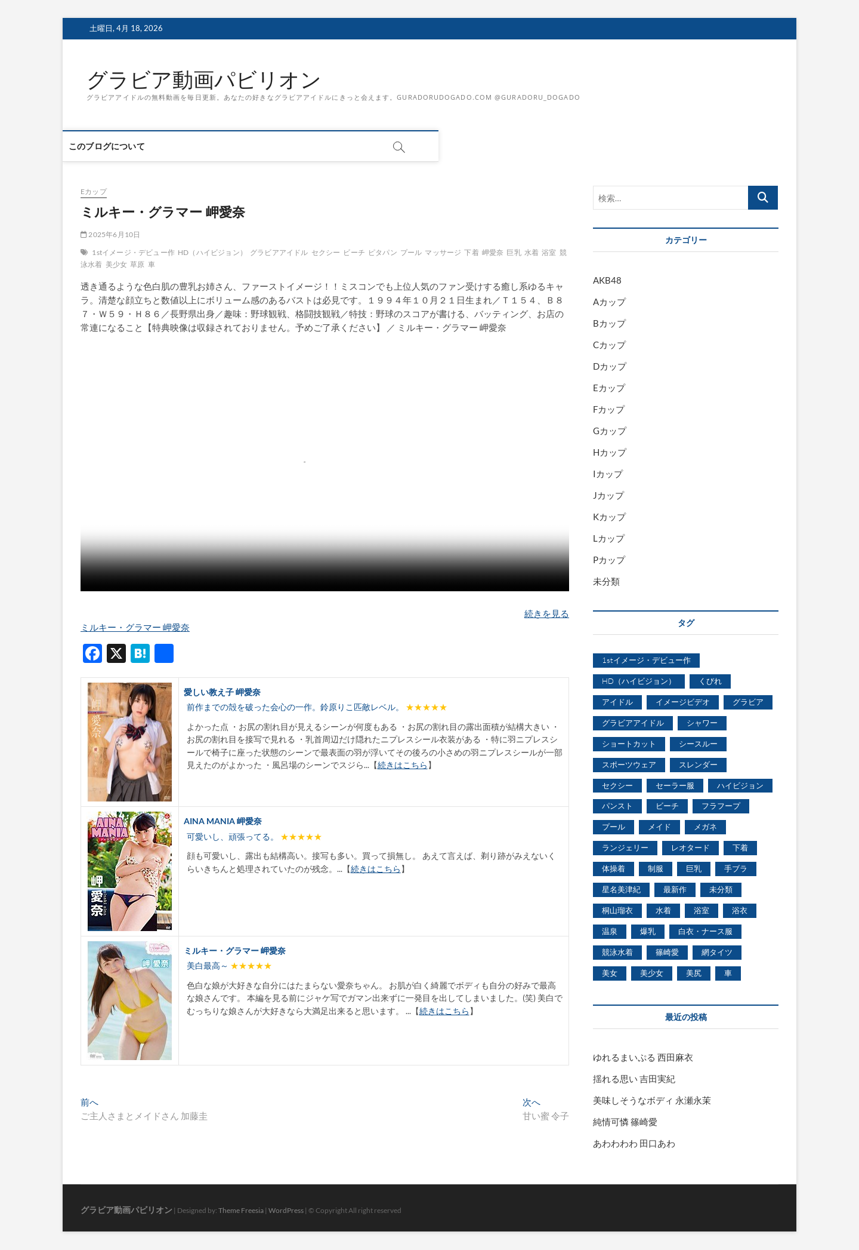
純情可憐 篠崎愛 (625, 1121)
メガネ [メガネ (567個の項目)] (705, 827)
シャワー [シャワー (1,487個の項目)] (702, 722)
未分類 (606, 581)
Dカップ (609, 366)
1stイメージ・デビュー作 (133, 252)
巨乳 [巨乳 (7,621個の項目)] (694, 869)
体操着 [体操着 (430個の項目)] (613, 869)
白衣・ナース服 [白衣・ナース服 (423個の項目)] (705, 931)
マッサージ (443, 252)
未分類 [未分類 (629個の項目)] (721, 890)
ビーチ (354, 252)
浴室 (549, 252)
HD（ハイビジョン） (212, 252)
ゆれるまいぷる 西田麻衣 (643, 1057)
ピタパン (382, 252)
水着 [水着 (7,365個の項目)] (663, 911)
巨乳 (513, 252)
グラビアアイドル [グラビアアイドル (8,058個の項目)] (633, 722)
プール (411, 252)
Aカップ (609, 302)
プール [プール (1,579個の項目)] (613, 827)
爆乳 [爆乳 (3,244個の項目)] (648, 931)
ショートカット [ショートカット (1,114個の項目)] (629, 743)
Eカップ (94, 192)
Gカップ (609, 431)
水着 (531, 252)
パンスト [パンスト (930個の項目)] (617, 806)
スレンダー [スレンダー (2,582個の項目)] (698, 764)
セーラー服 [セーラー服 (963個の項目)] (675, 785)
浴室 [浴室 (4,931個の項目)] (701, 911)
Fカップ (609, 409)
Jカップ (608, 495)
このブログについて (124, 147)
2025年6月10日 (110, 235)
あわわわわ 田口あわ (634, 1143)
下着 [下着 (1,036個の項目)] (740, 848)
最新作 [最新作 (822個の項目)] (675, 890)
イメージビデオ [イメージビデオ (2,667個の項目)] (683, 702)
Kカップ (609, 517)
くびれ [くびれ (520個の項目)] (710, 681)
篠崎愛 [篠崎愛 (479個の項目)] (667, 952)
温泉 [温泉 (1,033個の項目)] (609, 931)
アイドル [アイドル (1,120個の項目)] (617, 702)
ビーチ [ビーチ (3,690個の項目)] (667, 806)
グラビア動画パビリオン (207, 79)
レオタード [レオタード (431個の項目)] (690, 848)
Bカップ (609, 323)
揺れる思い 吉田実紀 (634, 1078)
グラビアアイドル (279, 252)
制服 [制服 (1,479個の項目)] (655, 869)
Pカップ (609, 560)
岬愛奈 (493, 252)
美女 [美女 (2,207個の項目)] (609, 973)
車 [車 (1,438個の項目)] (728, 973)
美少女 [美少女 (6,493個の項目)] (651, 973)
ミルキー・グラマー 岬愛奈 (135, 627)
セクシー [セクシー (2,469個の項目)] (617, 785)
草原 (137, 264)
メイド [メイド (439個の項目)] (659, 827)
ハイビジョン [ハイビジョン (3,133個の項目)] (740, 785)
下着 (471, 252)
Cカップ (609, 345)
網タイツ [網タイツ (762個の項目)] (717, 952)
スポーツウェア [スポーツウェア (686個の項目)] (629, 764)
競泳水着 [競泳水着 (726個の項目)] (617, 952)
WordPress (286, 1210)
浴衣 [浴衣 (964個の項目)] (739, 911)
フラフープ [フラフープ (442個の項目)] (721, 806)
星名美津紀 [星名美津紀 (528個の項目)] (621, 890)
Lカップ (609, 538)
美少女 (117, 264)
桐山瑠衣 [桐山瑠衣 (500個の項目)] (617, 911)
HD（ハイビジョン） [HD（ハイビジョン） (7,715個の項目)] (639, 681)
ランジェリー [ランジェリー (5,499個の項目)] (625, 848)
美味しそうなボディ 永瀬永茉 (652, 1100)
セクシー (326, 252)
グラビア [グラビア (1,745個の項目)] (748, 702)
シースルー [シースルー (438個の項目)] (698, 743)
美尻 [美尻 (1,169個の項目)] (694, 973)
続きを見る (546, 613)
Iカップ (608, 474)
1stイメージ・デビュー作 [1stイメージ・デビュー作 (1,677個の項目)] (646, 660)
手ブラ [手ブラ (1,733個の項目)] (735, 869)
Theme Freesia (241, 1210)
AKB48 (607, 280)
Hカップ (609, 452)
